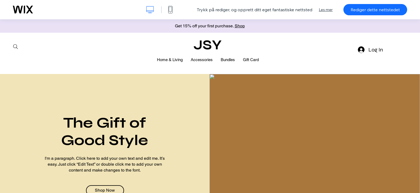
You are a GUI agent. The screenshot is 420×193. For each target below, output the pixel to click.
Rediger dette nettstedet (375, 9)
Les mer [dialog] (326, 9)
